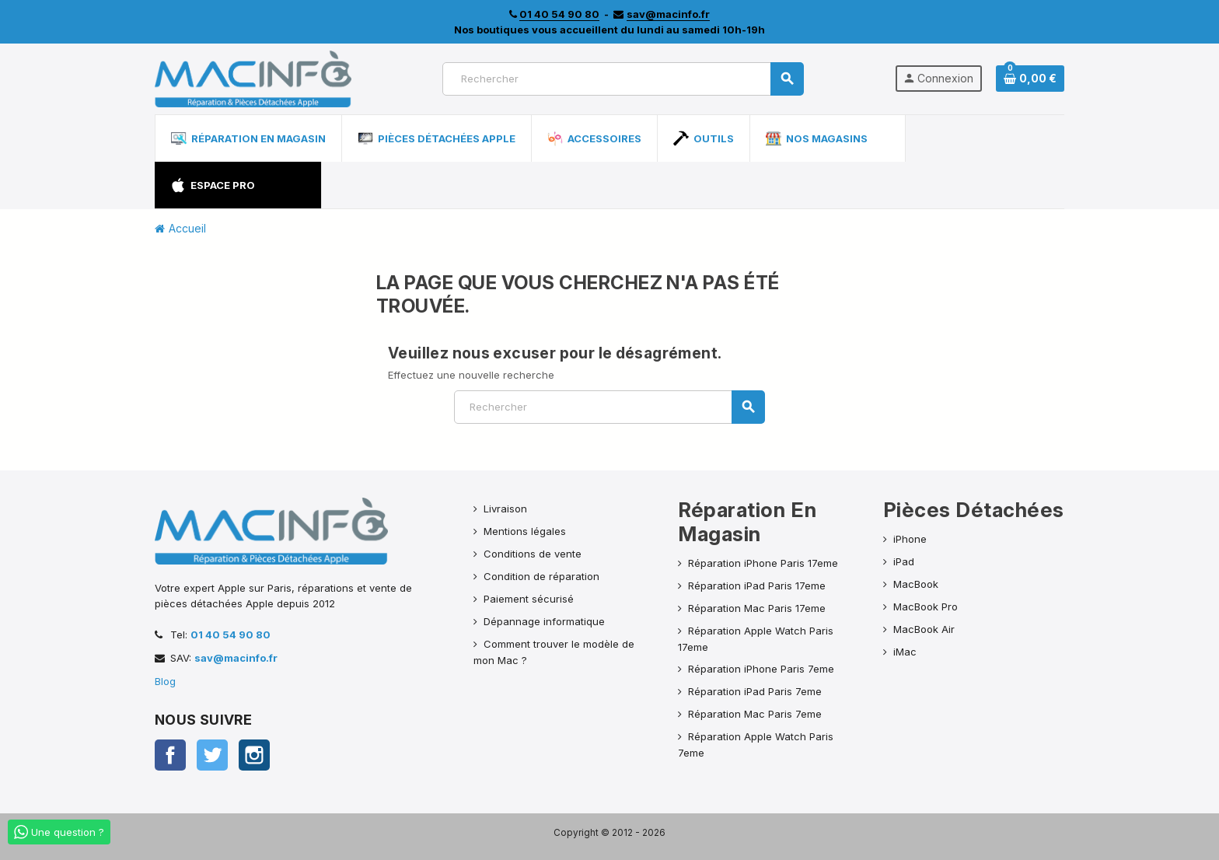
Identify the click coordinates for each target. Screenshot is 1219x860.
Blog (165, 681)
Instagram (254, 755)
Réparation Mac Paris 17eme (757, 608)
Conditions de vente (533, 553)
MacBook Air (924, 629)
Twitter (212, 755)
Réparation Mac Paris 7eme (755, 714)
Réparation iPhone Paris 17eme (763, 563)
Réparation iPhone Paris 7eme (761, 668)
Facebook (170, 755)
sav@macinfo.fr (236, 658)
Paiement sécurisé (529, 599)
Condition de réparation (541, 576)
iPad (903, 561)
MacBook (915, 584)
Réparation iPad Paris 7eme (755, 691)
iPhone (910, 539)
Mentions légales (525, 531)
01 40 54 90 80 (230, 634)
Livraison (505, 508)
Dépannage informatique (544, 621)
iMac (905, 651)
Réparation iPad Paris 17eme (757, 585)
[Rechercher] (622, 79)
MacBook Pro (925, 606)
